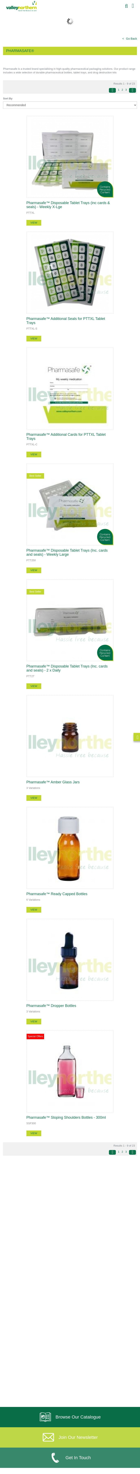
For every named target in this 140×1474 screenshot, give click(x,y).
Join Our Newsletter (70, 1437)
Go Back (131, 38)
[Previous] (112, 90)
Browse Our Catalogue (70, 1417)
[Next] (132, 90)
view (33, 222)
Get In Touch (70, 1458)
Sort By (7, 98)
